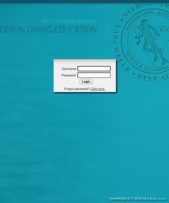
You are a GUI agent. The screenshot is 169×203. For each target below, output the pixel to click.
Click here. (97, 89)
